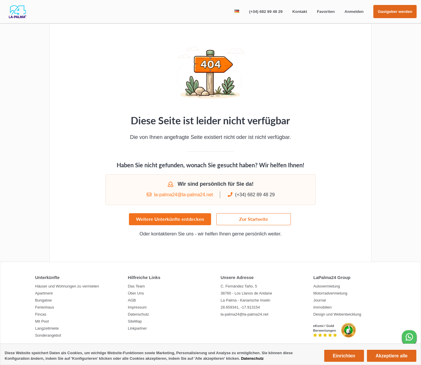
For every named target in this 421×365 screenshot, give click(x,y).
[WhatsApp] (409, 337)
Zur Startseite (253, 221)
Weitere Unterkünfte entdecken (170, 221)
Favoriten (326, 11)
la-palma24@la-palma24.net (179, 197)
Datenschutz (252, 358)
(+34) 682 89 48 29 (265, 11)
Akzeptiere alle (392, 355)
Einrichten (344, 355)
